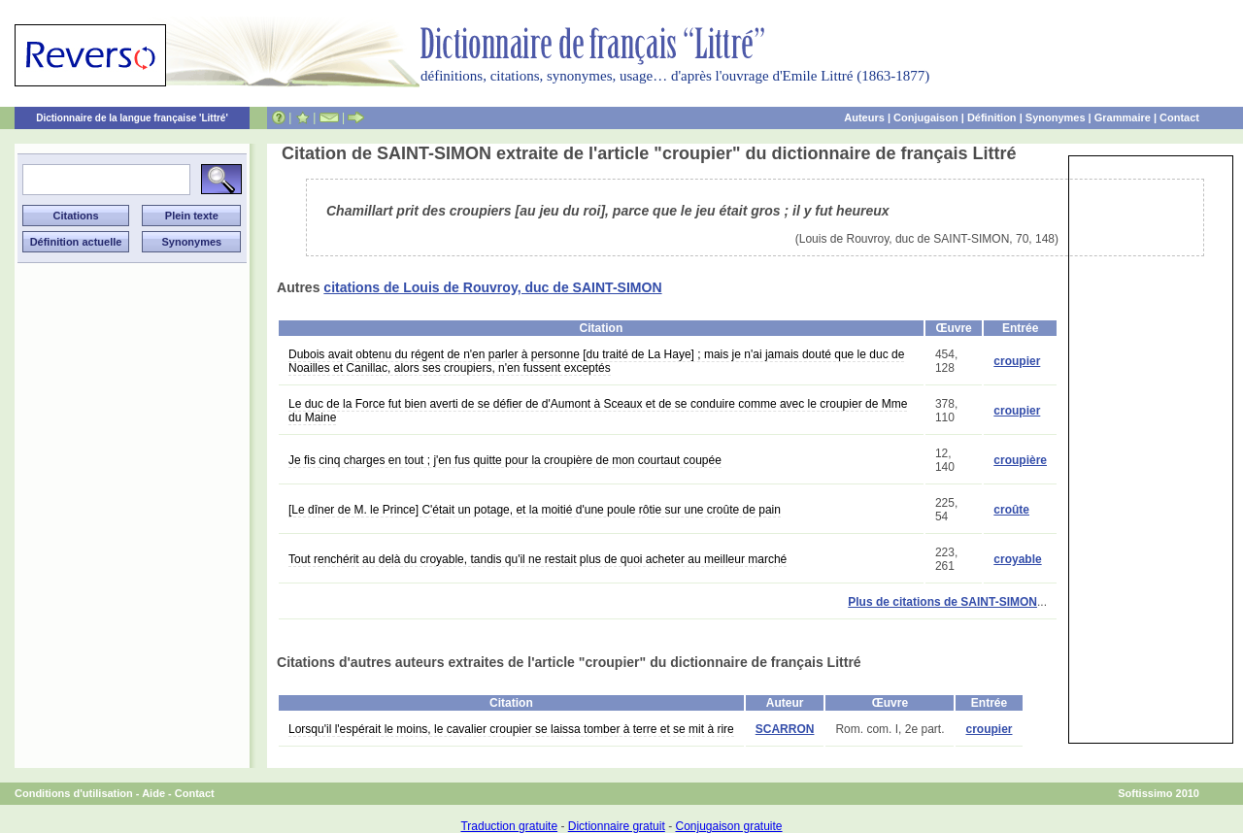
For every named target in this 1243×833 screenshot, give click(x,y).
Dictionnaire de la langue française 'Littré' (132, 118)
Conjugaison (925, 117)
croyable (1017, 559)
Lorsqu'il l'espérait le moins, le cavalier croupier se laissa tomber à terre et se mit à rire (511, 729)
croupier (1016, 361)
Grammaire (1122, 117)
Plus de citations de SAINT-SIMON (942, 602)
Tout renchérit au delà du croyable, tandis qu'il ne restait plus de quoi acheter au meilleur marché (537, 559)
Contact (1179, 117)
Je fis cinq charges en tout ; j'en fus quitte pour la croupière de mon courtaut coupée (505, 460)
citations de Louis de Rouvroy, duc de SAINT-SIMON (492, 287)
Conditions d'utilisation (74, 793)
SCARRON (785, 729)
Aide (153, 793)
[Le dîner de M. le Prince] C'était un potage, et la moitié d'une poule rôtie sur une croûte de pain (534, 509)
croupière (1020, 460)
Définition (992, 117)
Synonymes (1055, 117)
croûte (1011, 509)
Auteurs (864, 117)
